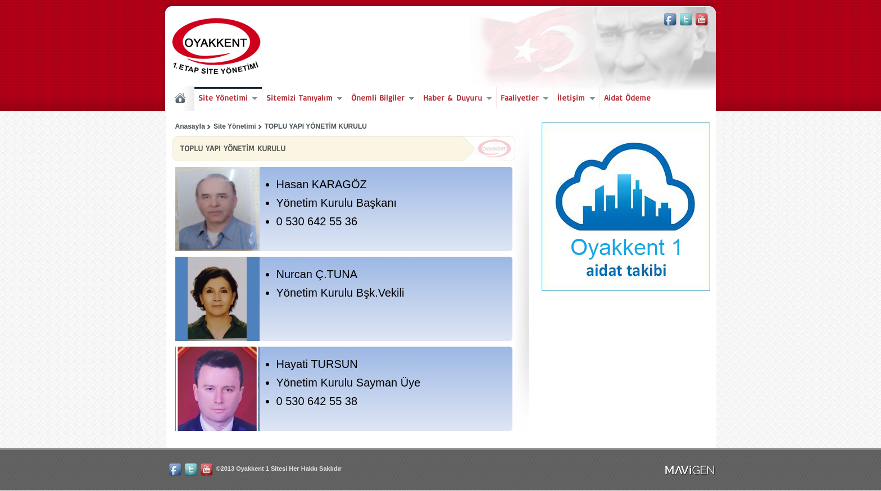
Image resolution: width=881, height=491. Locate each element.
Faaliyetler (522, 99)
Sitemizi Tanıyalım (302, 99)
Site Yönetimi (225, 99)
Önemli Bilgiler (380, 99)
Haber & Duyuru (455, 99)
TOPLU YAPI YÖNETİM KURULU (316, 126)
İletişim (573, 99)
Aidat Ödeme (627, 98)
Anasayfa (190, 126)
